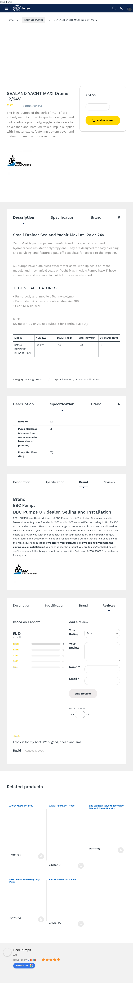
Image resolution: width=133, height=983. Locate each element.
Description (23, 218)
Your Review (74, 645)
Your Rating (73, 632)
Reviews (109, 482)
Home (10, 19)
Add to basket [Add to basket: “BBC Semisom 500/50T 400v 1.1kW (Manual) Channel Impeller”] (121, 850)
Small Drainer (92, 379)
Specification (62, 218)
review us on (24, 965)
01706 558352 (95, 551)
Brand (96, 218)
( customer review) (31, 106)
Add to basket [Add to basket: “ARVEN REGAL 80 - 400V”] (81, 866)
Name (74, 667)
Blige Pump (66, 379)
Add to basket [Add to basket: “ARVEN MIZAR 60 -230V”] (41, 856)
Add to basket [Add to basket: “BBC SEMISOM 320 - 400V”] (81, 924)
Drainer (78, 379)
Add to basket (105, 120)
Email (74, 679)
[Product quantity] (98, 106)
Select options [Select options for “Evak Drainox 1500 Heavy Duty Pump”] (41, 919)
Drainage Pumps (33, 19)
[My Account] (121, 8)
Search (114, 8)
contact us (113, 551)
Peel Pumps (22, 950)
